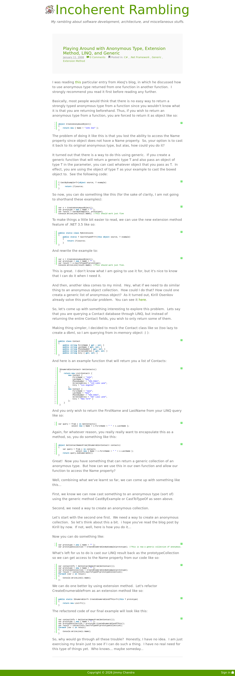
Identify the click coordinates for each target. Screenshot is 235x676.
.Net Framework (139, 57)
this (78, 82)
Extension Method (74, 61)
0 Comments (96, 57)
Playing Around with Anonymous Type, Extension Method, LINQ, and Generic (114, 51)
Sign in (227, 672)
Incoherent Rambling (122, 9)
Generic (156, 57)
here (142, 300)
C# (126, 57)
